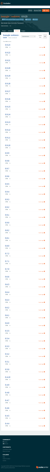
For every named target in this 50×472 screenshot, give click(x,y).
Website (28, 19)
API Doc (30, 10)
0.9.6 (7, 176)
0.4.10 (7, 377)
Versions (17, 31)
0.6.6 (7, 276)
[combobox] (28, 36)
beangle (5, 16)
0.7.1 (7, 261)
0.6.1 (7, 315)
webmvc (15, 16)
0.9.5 (7, 184)
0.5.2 (7, 354)
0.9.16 (7, 99)
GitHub (35, 19)
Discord (5, 443)
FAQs (4, 457)
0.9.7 (7, 168)
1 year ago (42, 47)
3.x (10, 26)
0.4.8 (7, 392)
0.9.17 (7, 91)
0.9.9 (7, 153)
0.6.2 (7, 307)
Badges (23, 31)
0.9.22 (7, 52)
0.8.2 (7, 230)
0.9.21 (7, 60)
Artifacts (10, 31)
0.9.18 (7, 83)
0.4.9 (7, 385)
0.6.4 (7, 292)
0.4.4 (7, 423)
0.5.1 (7, 361)
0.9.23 (7, 45)
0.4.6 (7, 408)
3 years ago (41, 271)
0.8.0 (7, 245)
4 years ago (41, 395)
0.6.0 (7, 323)
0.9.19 (7, 75)
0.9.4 (7, 191)
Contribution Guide (7, 449)
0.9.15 (7, 106)
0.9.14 (7, 114)
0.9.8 (7, 160)
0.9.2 (7, 207)
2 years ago (41, 109)
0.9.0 (7, 222)
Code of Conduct (6, 458)
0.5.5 (7, 330)
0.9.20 (7, 68)
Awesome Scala (37, 10)
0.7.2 (7, 253)
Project (4, 31)
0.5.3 (7, 346)
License (4, 460)
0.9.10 (7, 145)
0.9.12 (7, 130)
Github (5, 442)
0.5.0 (7, 369)
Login (45, 10)
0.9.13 (7, 122)
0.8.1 (7, 238)
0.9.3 (7, 199)
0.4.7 (7, 400)
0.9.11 (7, 137)
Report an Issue (6, 451)
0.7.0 (7, 269)
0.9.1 (7, 215)
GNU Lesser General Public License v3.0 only (12, 19)
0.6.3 (7, 300)
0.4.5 (7, 415)
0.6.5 (7, 284)
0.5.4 (7, 338)
